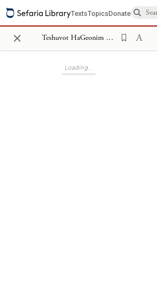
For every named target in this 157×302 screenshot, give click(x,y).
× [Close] (17, 37)
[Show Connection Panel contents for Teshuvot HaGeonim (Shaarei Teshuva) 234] (78, 38)
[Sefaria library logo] (38, 13)
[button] (121, 37)
